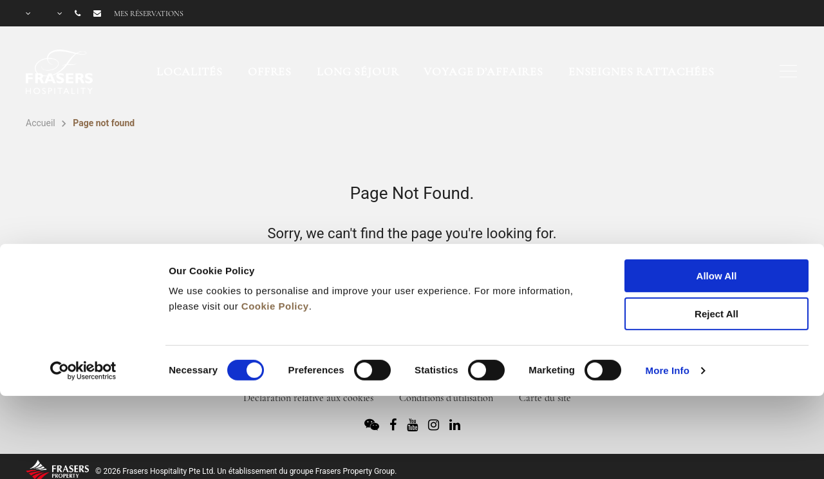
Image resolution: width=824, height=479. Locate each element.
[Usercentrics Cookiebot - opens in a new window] (83, 302)
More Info (667, 301)
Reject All (716, 245)
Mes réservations (148, 13)
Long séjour (357, 71)
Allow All (717, 207)
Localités (189, 71)
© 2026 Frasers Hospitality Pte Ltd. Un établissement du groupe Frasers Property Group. (246, 471)
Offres (270, 71)
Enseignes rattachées (641, 71)
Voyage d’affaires (483, 71)
